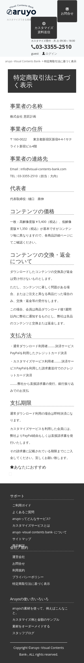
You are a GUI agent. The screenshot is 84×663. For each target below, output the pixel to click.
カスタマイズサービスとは (31, 525)
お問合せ (67, 11)
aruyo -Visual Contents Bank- (23, 11)
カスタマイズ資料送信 (43, 28)
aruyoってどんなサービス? (31, 519)
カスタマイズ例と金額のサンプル (35, 619)
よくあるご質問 (23, 512)
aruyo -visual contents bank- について (39, 532)
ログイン (51, 54)
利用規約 (18, 570)
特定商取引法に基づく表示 (31, 583)
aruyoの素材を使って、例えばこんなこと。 (40, 610)
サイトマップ (21, 539)
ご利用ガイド (21, 505)
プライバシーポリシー (28, 577)
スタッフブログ (23, 633)
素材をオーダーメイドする (31, 626)
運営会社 (18, 557)
